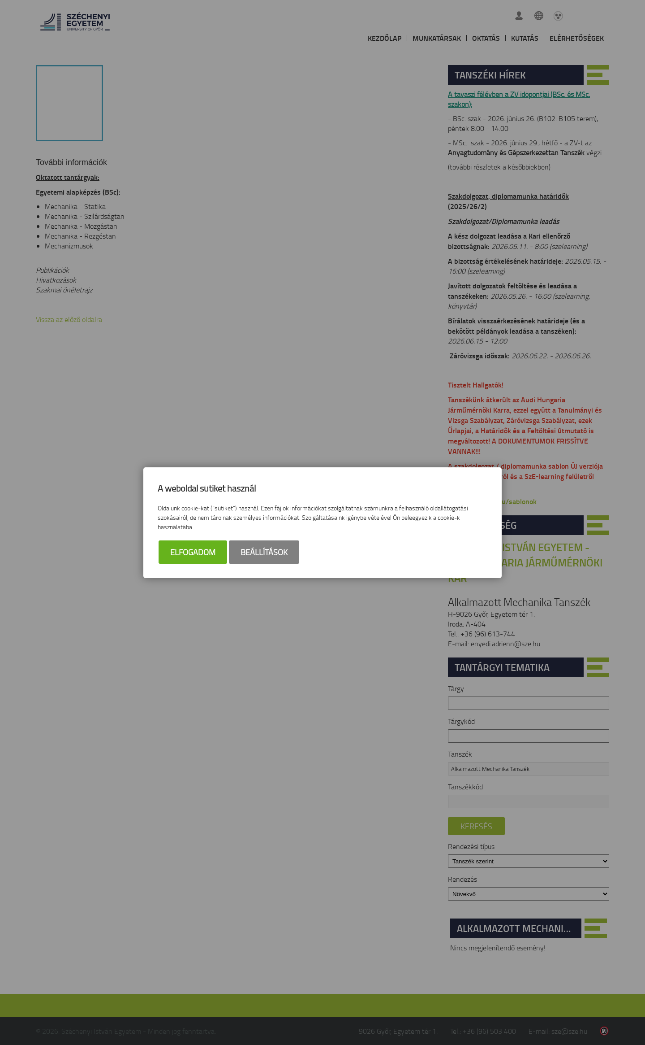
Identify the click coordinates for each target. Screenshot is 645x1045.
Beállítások (264, 552)
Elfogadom (192, 552)
